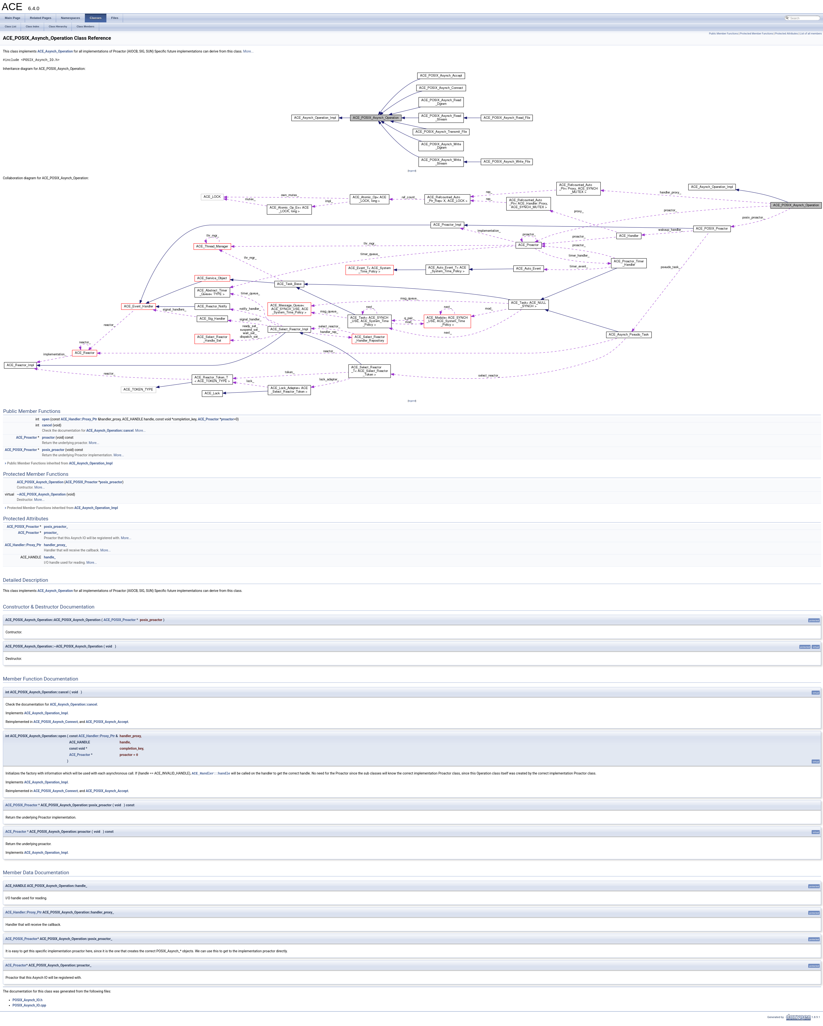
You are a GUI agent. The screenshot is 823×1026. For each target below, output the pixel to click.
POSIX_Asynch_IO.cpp (29, 1005)
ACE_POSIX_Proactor (21, 450)
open (45, 419)
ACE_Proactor (208, 419)
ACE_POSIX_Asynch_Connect (55, 722)
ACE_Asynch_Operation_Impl (91, 463)
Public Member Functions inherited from (58, 463)
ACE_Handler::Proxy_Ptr (79, 419)
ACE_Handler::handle (211, 773)
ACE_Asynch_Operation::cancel (110, 430)
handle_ (50, 557)
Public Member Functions (723, 33)
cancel (47, 425)
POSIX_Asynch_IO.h (27, 1000)
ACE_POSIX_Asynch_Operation (40, 482)
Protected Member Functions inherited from (61, 508)
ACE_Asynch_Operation (55, 51)
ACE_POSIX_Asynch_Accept (107, 722)
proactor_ (51, 533)
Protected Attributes (786, 33)
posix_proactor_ (56, 527)
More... (248, 51)
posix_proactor (53, 450)
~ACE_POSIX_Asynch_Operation (41, 494)
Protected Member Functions (756, 33)
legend (411, 170)
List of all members (811, 33)
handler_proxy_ (55, 545)
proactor (227, 419)
